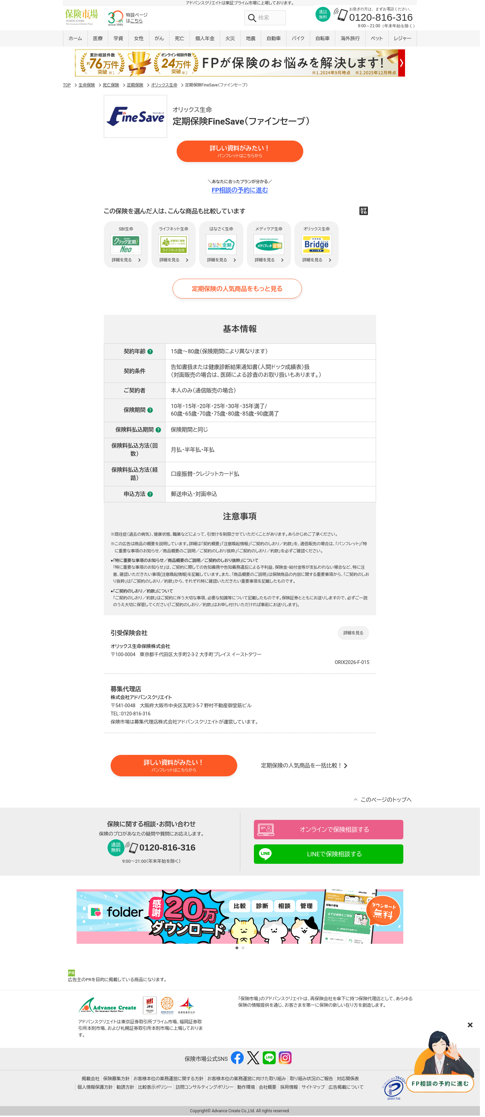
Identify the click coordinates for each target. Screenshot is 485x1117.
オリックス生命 (164, 86)
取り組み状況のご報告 (311, 1080)
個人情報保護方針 (95, 1088)
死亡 (179, 40)
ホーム (75, 40)
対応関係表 (348, 1080)
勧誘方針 (125, 1088)
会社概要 (267, 1088)
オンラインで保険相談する (334, 831)
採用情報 (289, 1088)
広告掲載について (346, 1088)
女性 (139, 40)
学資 (118, 40)
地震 (251, 40)
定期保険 (135, 86)
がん (159, 40)
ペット (377, 40)
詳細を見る (353, 634)
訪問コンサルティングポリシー (204, 1088)
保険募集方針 (116, 1080)
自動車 (273, 40)
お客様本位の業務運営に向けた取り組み (246, 1080)
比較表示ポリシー (155, 1088)
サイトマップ (313, 1088)
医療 (97, 40)
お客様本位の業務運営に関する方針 (168, 1080)
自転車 (323, 40)
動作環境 (246, 1088)
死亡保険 (111, 86)
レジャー (402, 40)
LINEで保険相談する (334, 855)
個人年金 (204, 40)
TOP (67, 86)
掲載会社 (90, 1080)
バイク (298, 40)
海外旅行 (350, 40)
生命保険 (87, 86)
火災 (230, 40)
